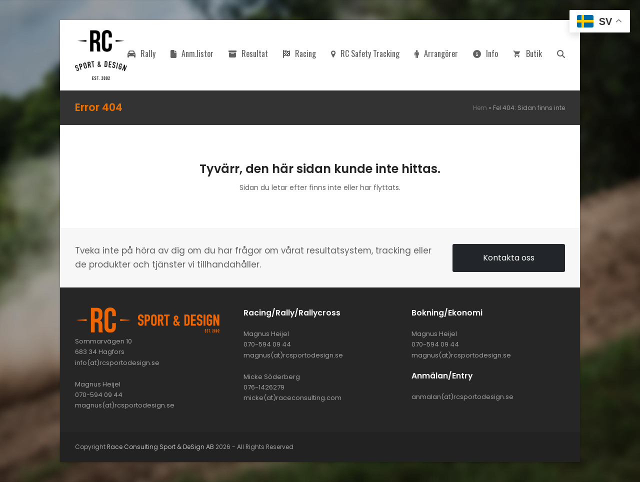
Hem (480, 108)
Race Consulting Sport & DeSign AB (160, 446)
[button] (561, 55)
